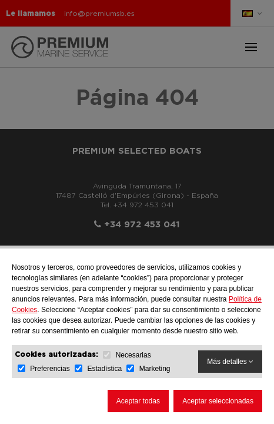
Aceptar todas (138, 401)
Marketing (155, 369)
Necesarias (133, 355)
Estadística (104, 369)
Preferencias (49, 369)
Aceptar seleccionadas (217, 401)
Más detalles (230, 361)
